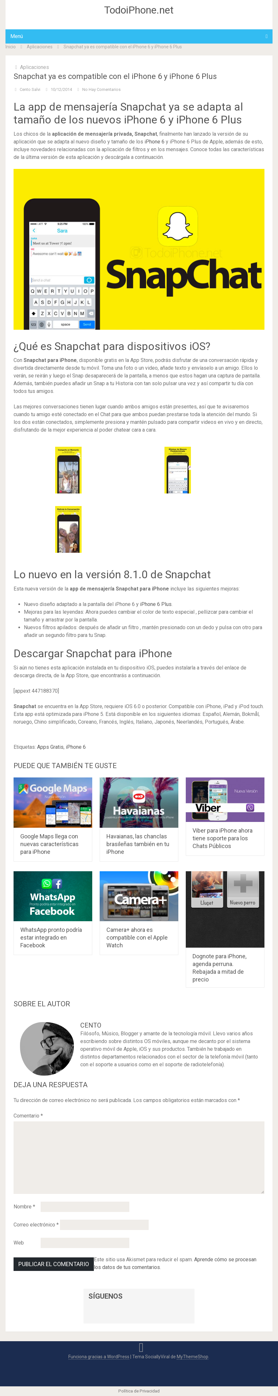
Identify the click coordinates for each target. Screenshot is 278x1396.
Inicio (10, 46)
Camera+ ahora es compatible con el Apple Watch (137, 937)
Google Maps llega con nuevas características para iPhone (49, 844)
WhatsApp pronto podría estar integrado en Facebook (51, 937)
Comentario (28, 1116)
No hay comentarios (101, 89)
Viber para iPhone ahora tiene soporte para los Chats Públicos (223, 838)
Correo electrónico (36, 1225)
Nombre (24, 1207)
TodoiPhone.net (139, 10)
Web (19, 1243)
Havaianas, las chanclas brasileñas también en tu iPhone (137, 844)
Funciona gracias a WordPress (98, 1356)
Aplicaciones (40, 46)
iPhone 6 (154, 142)
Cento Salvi (30, 89)
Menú (16, 36)
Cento (90, 1025)
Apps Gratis (50, 747)
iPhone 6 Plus (156, 604)
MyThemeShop (192, 1356)
